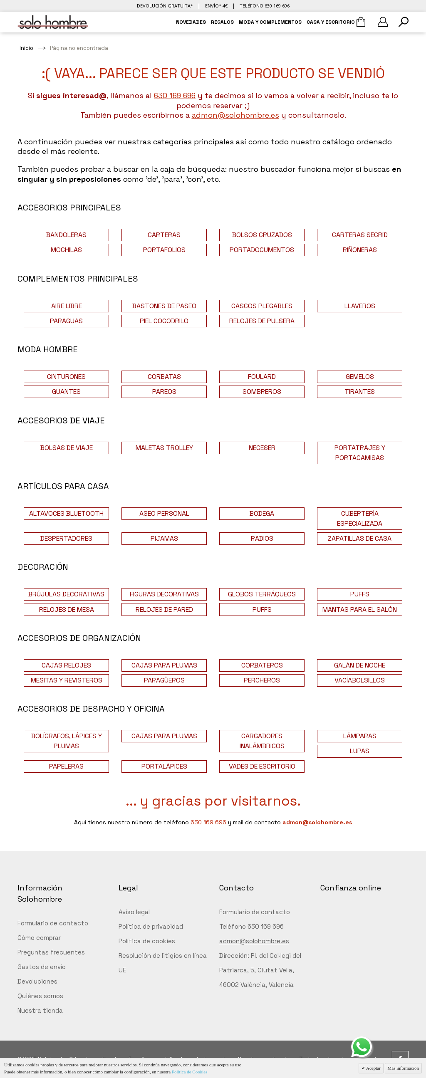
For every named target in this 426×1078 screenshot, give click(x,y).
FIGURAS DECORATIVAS (164, 594)
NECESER (262, 447)
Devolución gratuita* (165, 5)
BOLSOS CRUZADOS (262, 234)
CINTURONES (66, 376)
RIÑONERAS (360, 249)
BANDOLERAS (66, 234)
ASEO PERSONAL (164, 513)
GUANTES (66, 391)
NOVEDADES (191, 22)
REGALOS (222, 22)
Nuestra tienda (40, 1010)
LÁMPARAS (359, 736)
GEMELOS (360, 376)
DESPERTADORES (66, 538)
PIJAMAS (164, 538)
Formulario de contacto (52, 923)
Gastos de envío (41, 967)
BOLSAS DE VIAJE (66, 447)
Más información (403, 1068)
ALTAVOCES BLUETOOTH (66, 513)
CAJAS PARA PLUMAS (164, 665)
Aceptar (373, 1068)
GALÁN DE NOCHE (359, 665)
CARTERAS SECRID (360, 234)
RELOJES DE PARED (164, 609)
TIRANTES (359, 391)
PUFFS (359, 594)
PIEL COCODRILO (164, 320)
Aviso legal (134, 912)
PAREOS (164, 391)
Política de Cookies (190, 1071)
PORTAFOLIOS (164, 249)
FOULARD (262, 376)
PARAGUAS (66, 320)
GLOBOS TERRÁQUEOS (262, 594)
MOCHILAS (66, 249)
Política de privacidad (151, 926)
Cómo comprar (39, 938)
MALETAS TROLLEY (164, 447)
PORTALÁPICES (164, 766)
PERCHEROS (262, 680)
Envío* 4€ (216, 5)
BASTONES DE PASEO (164, 306)
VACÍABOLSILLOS (359, 680)
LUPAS (359, 751)
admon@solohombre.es (235, 115)
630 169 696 (175, 95)
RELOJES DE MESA (66, 609)
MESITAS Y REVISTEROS (66, 680)
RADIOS (262, 538)
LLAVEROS (359, 306)
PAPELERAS (66, 766)
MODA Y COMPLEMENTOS (270, 22)
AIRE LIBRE (66, 306)
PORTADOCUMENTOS (262, 249)
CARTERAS (164, 234)
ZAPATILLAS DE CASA (359, 538)
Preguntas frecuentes (51, 952)
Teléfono (265, 5)
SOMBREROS (262, 391)
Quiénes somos (40, 996)
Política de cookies (147, 941)
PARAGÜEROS (164, 680)
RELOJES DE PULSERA (262, 320)
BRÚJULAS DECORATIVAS (66, 594)
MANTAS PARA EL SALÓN (359, 609)
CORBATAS (164, 376)
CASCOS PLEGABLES (261, 306)
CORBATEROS (262, 665)
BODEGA (262, 513)
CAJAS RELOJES (66, 665)
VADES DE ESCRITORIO (262, 766)
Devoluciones (37, 981)
